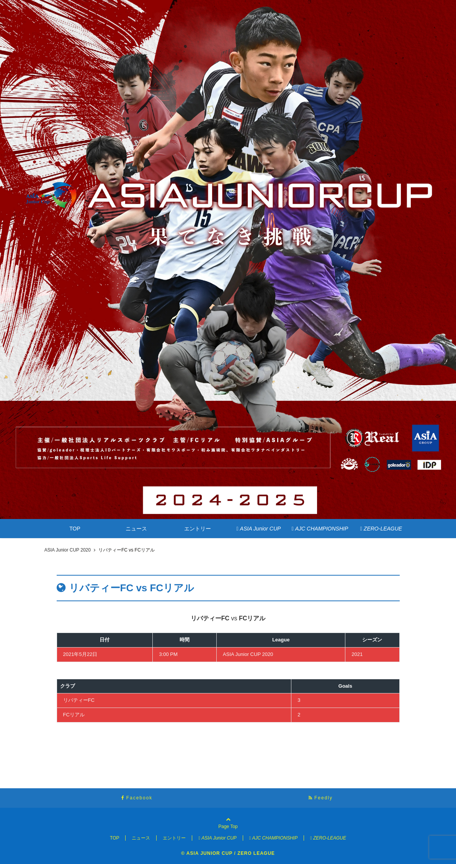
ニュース (136, 529)
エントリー (197, 529)
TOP (74, 529)
